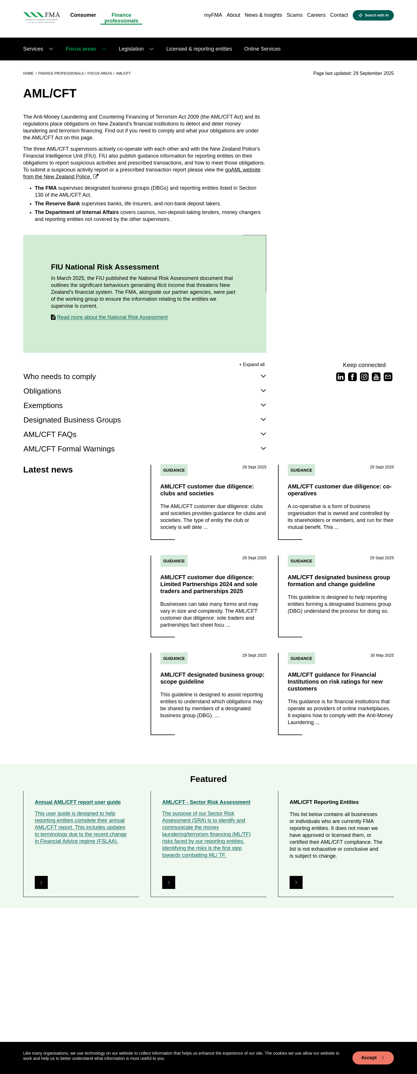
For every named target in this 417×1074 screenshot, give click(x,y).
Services (33, 49)
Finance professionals (61, 73)
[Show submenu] (51, 49)
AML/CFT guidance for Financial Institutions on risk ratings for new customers (335, 683)
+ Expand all (252, 364)
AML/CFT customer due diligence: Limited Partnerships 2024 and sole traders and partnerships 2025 (209, 585)
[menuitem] (83, 16)
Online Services (262, 49)
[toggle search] (373, 15)
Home (28, 73)
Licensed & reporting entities (199, 49)
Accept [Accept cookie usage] (373, 1058)
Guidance (174, 470)
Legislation (131, 49)
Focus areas (81, 49)
